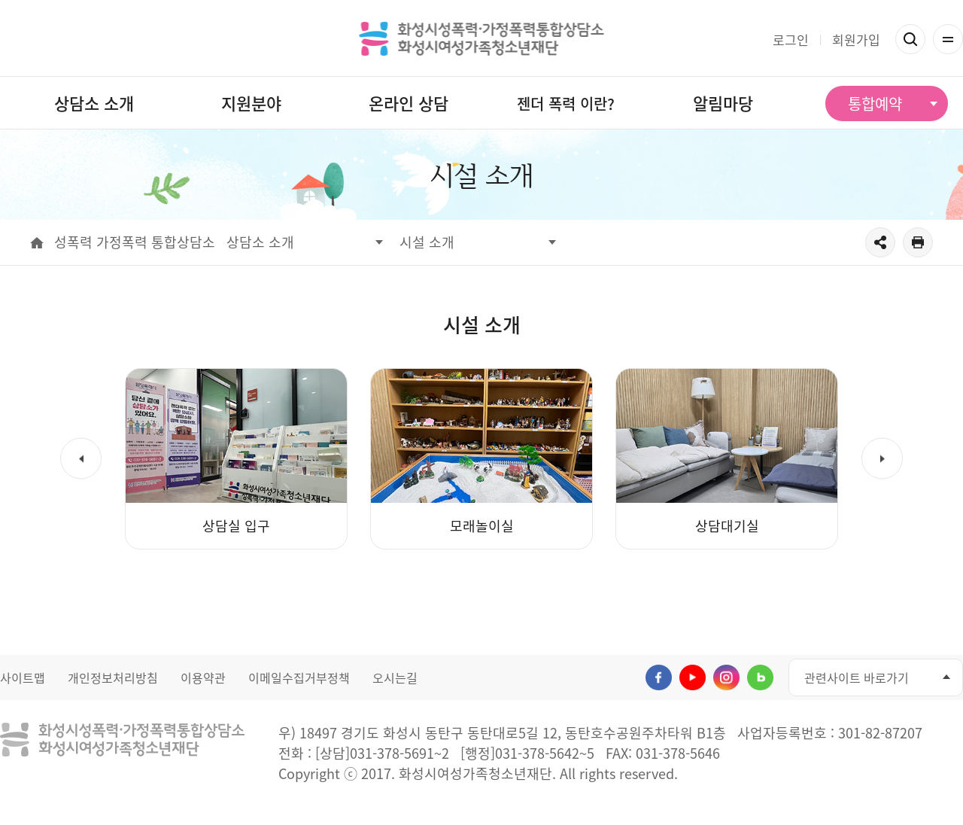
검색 (910, 39)
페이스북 (659, 678)
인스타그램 (726, 678)
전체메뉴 (948, 39)
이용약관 (203, 677)
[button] (81, 458)
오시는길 (395, 677)
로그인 (791, 39)
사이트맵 (22, 677)
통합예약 (875, 103)
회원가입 (856, 39)
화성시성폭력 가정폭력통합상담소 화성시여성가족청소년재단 (482, 38)
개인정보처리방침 (113, 677)
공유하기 (880, 242)
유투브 (692, 678)
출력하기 (918, 242)
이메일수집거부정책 (299, 677)
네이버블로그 (760, 678)
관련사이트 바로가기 (856, 677)
